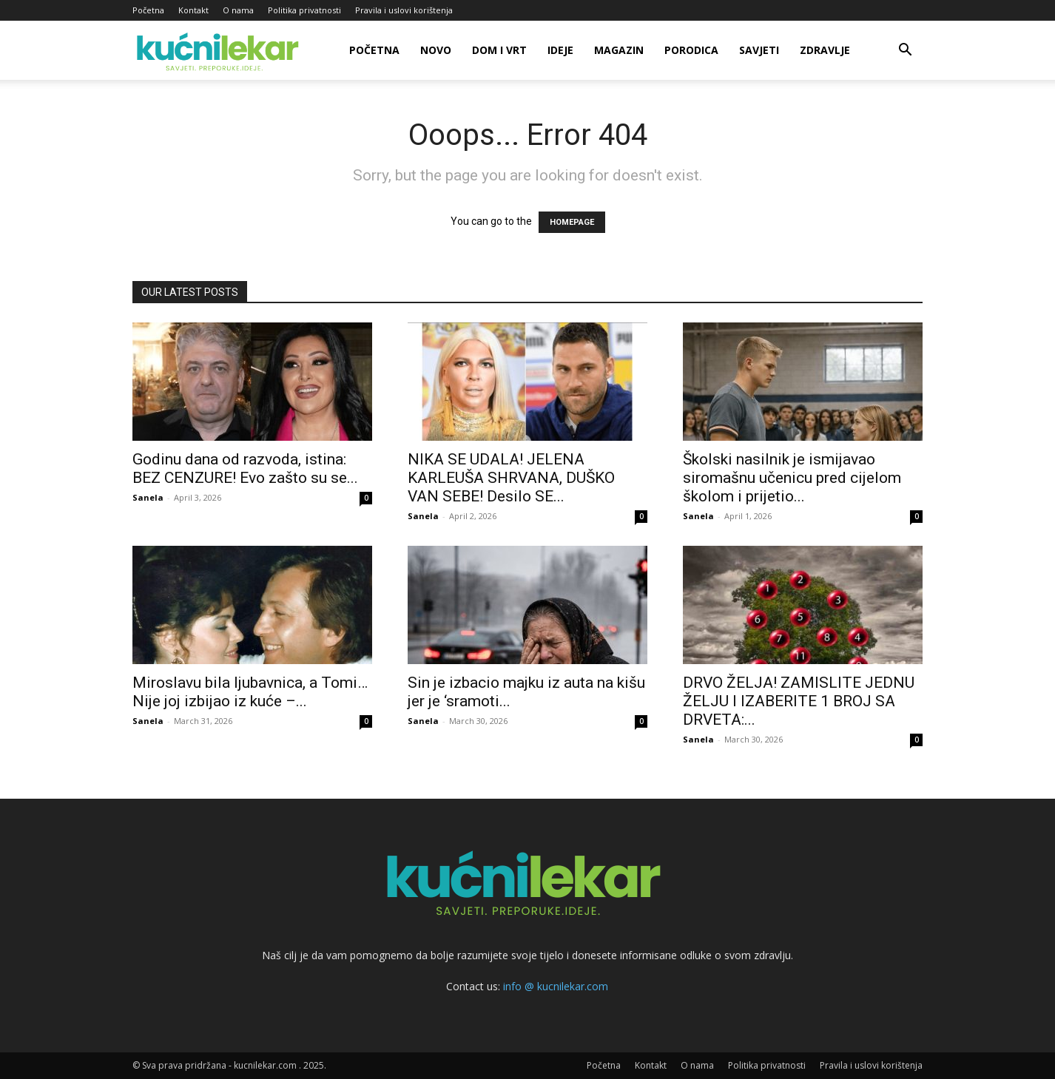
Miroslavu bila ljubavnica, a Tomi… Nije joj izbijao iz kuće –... (250, 692)
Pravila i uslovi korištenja (404, 10)
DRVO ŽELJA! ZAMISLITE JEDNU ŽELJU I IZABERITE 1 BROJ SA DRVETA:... (798, 701)
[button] (905, 51)
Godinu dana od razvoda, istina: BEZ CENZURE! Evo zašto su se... (245, 468)
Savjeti (759, 50)
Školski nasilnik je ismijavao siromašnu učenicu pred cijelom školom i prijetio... (792, 477)
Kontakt (193, 10)
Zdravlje (825, 50)
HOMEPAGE (572, 222)
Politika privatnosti (304, 10)
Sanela (148, 497)
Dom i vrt (499, 50)
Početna (148, 10)
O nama (238, 10)
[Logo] (220, 51)
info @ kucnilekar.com (555, 986)
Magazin (619, 50)
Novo (435, 50)
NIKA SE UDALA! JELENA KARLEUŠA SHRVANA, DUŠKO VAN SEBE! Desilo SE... (511, 477)
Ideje (560, 50)
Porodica (691, 50)
